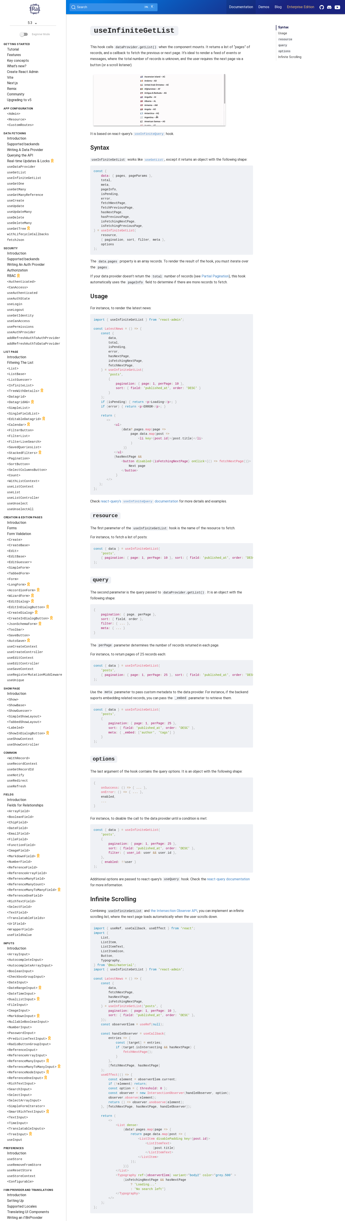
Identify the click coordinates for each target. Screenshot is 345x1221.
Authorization (17, 270)
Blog (278, 7)
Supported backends (23, 144)
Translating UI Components (28, 1212)
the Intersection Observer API (173, 910)
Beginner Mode (35, 34)
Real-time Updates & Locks (31, 161)
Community (15, 94)
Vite (10, 77)
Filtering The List (20, 362)
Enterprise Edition (300, 7)
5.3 (33, 23)
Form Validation (19, 534)
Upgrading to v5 (19, 100)
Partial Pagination (215, 276)
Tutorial (13, 49)
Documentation (241, 7)
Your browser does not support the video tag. (160, 99)
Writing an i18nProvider (24, 1218)
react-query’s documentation (139, 501)
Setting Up (15, 1201)
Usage (282, 33)
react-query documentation (228, 879)
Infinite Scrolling (289, 57)
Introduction (16, 138)
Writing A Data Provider (25, 150)
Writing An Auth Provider (26, 264)
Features (14, 55)
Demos (263, 7)
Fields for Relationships (25, 805)
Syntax (283, 27)
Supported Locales (22, 1206)
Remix (12, 89)
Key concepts (18, 60)
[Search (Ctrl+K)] (114, 7)
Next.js (12, 83)
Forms (12, 528)
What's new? (16, 66)
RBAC (14, 276)
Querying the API (20, 155)
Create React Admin (22, 72)
